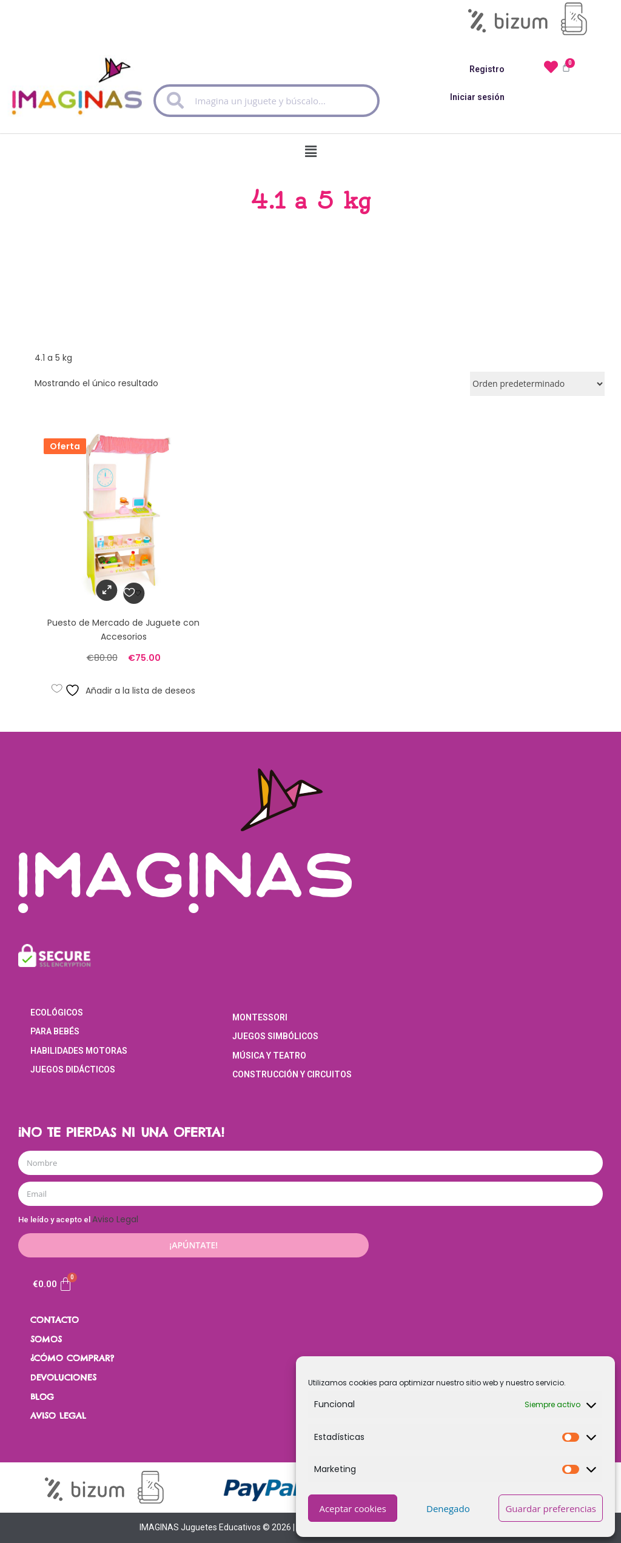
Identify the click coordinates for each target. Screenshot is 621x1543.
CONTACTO (54, 1319)
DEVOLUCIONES (63, 1377)
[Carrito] (52, 1284)
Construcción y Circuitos (292, 1074)
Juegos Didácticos (72, 1069)
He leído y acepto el (78, 1219)
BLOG (42, 1396)
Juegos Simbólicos (275, 1036)
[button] (310, 148)
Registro (487, 69)
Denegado (448, 1508)
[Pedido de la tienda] (537, 384)
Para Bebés (54, 1031)
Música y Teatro (269, 1055)
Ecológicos (56, 1012)
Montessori (259, 1017)
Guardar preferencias (550, 1508)
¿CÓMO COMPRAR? (72, 1358)
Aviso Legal (115, 1219)
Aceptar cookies (352, 1508)
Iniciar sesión (477, 97)
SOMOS (46, 1339)
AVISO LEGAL (58, 1415)
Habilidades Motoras (78, 1051)
